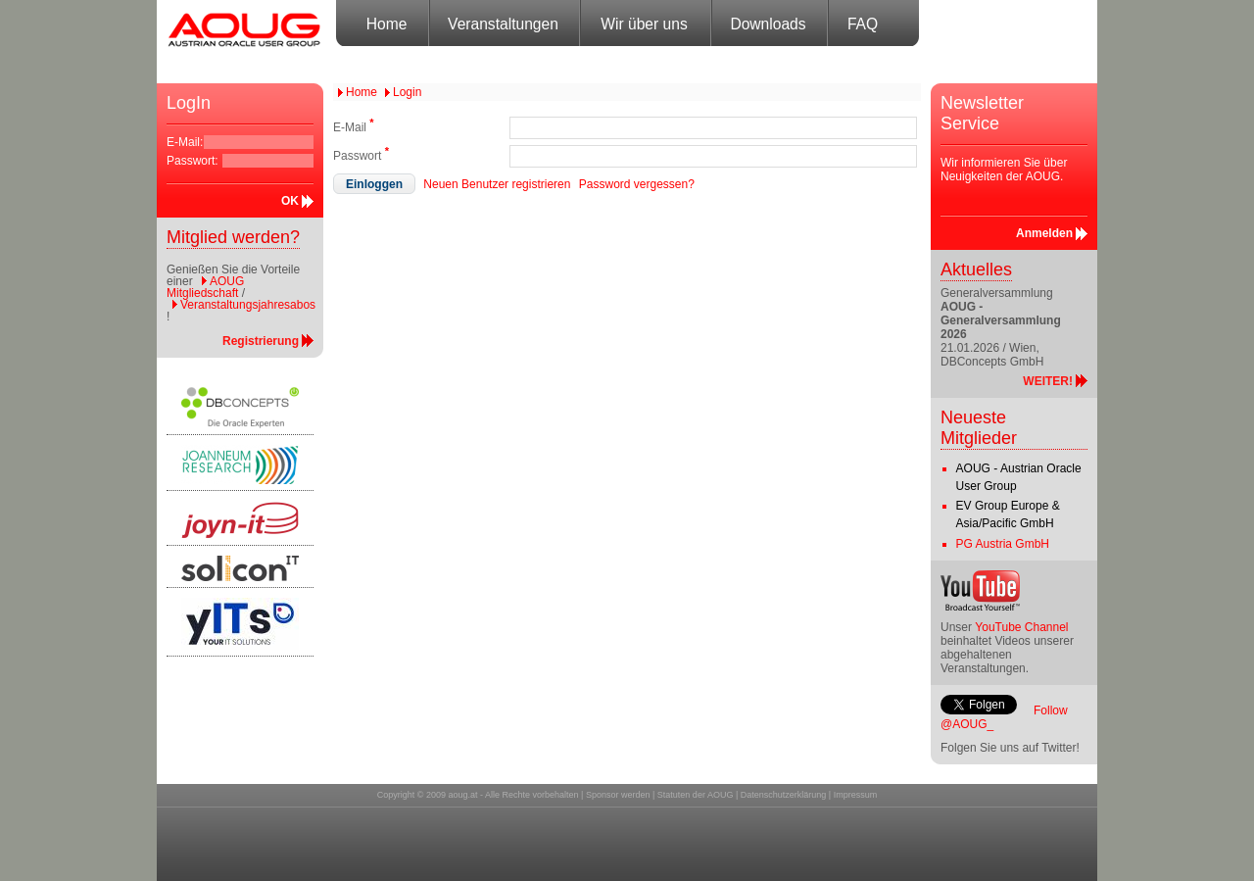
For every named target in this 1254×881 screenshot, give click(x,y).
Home (387, 24)
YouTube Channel (1021, 627)
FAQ (862, 24)
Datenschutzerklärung (784, 795)
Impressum (856, 795)
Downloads (767, 24)
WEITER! (1048, 381)
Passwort (361, 154)
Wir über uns (644, 24)
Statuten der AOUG (695, 795)
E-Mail (353, 125)
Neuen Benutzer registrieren (496, 184)
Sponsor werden (618, 795)
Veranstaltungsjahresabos (247, 305)
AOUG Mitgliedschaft (205, 287)
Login (407, 92)
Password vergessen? (637, 184)
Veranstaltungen (503, 24)
